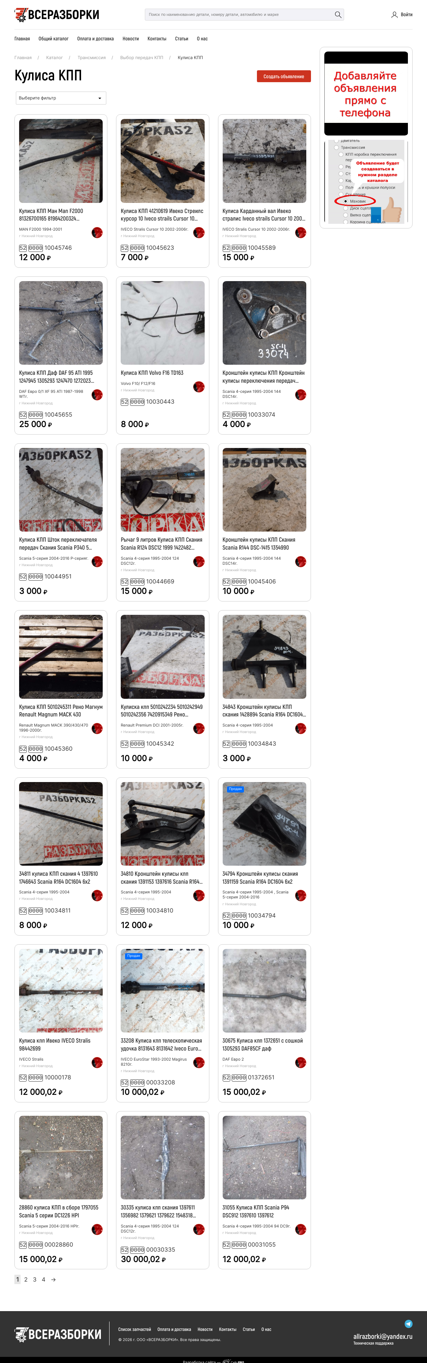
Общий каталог (53, 38)
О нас (202, 38)
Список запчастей (134, 1324)
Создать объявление (284, 76)
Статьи (181, 38)
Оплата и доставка (95, 38)
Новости (131, 38)
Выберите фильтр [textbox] (37, 98)
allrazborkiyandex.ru (383, 1331)
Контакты (157, 38)
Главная (22, 38)
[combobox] (61, 98)
